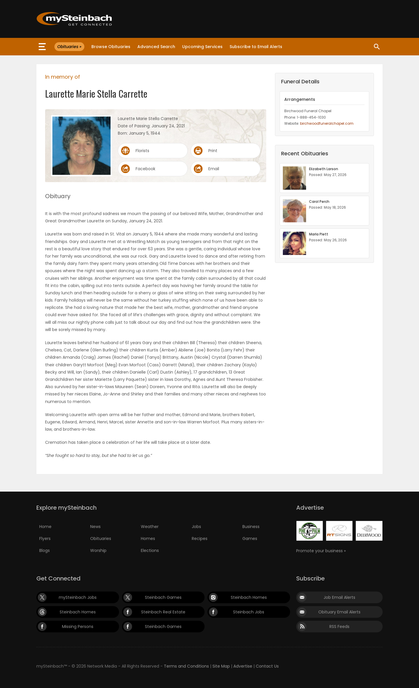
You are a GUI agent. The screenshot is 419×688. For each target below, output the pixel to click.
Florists (142, 151)
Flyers (45, 538)
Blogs (44, 550)
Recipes (199, 538)
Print (212, 151)
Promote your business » (321, 551)
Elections (150, 550)
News (95, 526)
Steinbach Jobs (248, 612)
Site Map (221, 666)
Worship (98, 550)
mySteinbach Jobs (78, 597)
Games (249, 538)
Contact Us (267, 666)
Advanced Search (156, 47)
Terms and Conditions (186, 666)
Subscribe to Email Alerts (256, 47)
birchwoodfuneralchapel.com (327, 123)
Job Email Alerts (339, 597)
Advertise (242, 666)
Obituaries (100, 538)
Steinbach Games (163, 597)
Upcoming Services (202, 47)
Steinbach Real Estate (163, 612)
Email (213, 169)
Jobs (196, 526)
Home (45, 526)
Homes (148, 538)
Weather (150, 526)
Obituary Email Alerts (339, 612)
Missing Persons (77, 626)
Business (251, 526)
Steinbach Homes (249, 597)
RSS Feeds (339, 626)
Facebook (145, 169)
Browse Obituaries (110, 47)
